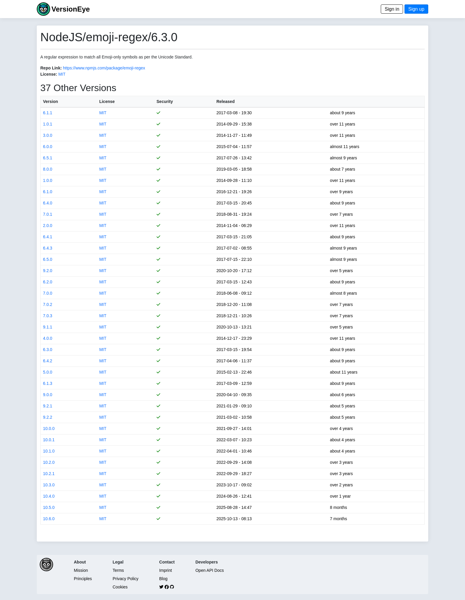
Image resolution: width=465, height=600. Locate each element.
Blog (163, 578)
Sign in (392, 9)
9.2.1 (47, 406)
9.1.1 (47, 327)
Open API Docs (209, 570)
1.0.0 (47, 180)
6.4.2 (47, 360)
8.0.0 (47, 169)
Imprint (165, 570)
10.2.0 (49, 462)
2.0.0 (47, 225)
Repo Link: (51, 68)
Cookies (120, 587)
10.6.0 (49, 518)
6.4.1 (47, 236)
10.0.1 (49, 439)
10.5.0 (49, 507)
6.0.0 (47, 146)
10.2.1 (49, 473)
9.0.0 (47, 394)
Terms (118, 570)
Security (165, 101)
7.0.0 (47, 293)
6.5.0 (47, 259)
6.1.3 (47, 383)
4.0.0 (47, 338)
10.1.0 (49, 451)
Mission (81, 570)
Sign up (416, 9)
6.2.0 (47, 282)
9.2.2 (47, 417)
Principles (83, 578)
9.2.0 (47, 270)
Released (225, 101)
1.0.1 (47, 124)
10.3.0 (49, 484)
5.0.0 (47, 372)
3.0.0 (47, 135)
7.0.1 (47, 214)
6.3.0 (47, 349)
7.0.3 (47, 315)
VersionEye (70, 9)
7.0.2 (47, 304)
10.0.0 (49, 428)
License (107, 101)
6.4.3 (47, 248)
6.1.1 (47, 112)
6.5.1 (47, 157)
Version (50, 101)
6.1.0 (47, 191)
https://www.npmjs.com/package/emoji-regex (104, 68)
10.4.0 (49, 496)
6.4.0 (47, 203)
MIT (62, 74)
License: (48, 74)
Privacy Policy (125, 578)
